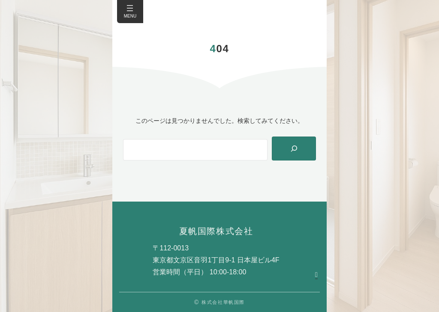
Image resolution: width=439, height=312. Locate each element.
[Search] (294, 149)
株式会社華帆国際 (223, 302)
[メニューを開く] (130, 8)
